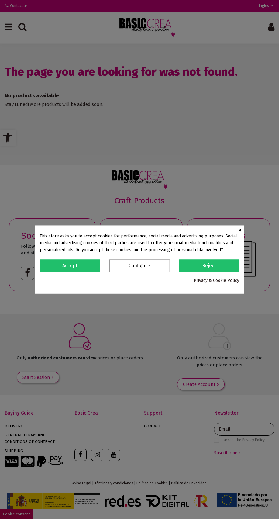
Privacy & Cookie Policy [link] (216, 280)
